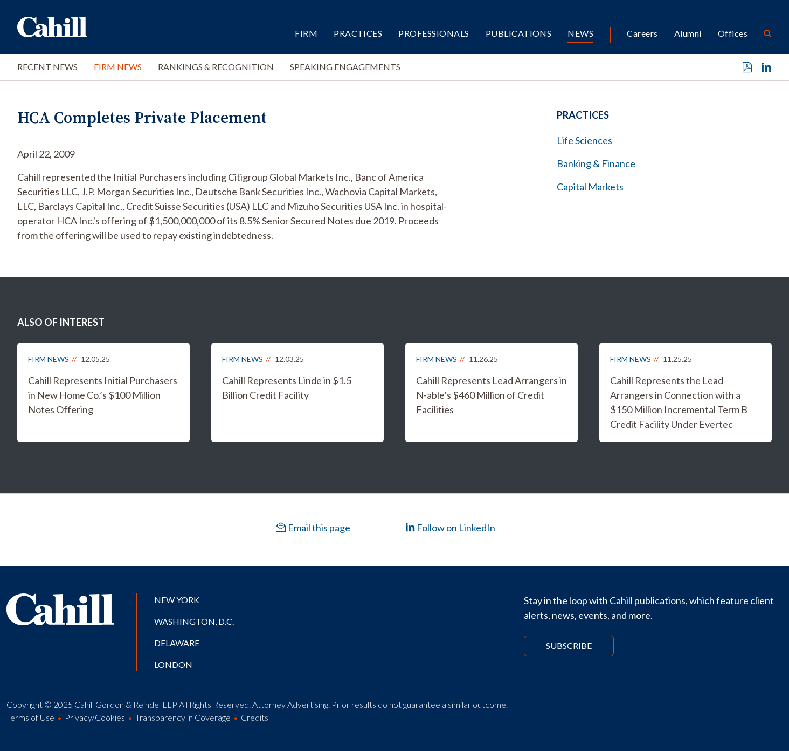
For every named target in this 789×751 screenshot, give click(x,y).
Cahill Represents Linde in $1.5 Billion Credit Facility (286, 387)
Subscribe (569, 645)
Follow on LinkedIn (450, 528)
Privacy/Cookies (95, 717)
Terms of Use (30, 717)
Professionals (433, 33)
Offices (733, 33)
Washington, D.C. (194, 621)
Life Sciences (584, 140)
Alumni (688, 33)
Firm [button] (306, 33)
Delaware (176, 643)
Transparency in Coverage (183, 717)
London (173, 664)
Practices (358, 33)
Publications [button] (519, 33)
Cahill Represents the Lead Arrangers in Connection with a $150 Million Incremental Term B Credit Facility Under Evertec (679, 402)
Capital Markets (590, 187)
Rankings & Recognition (216, 67)
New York (176, 600)
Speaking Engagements (345, 67)
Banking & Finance (596, 163)
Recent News (47, 67)
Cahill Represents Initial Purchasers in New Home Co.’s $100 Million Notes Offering (102, 394)
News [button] (580, 33)
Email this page (313, 528)
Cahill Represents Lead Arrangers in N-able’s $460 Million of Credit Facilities (491, 394)
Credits (254, 717)
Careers (642, 33)
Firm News (118, 67)
